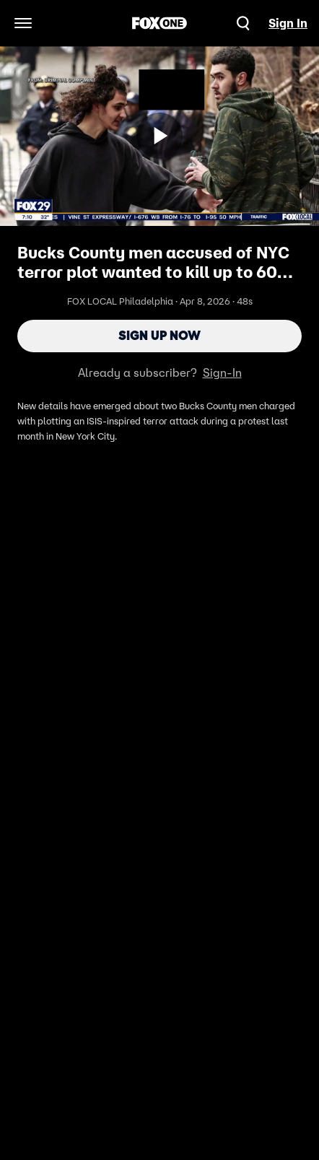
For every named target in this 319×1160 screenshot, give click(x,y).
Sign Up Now (159, 335)
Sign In (287, 23)
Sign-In (222, 372)
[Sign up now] (159, 136)
